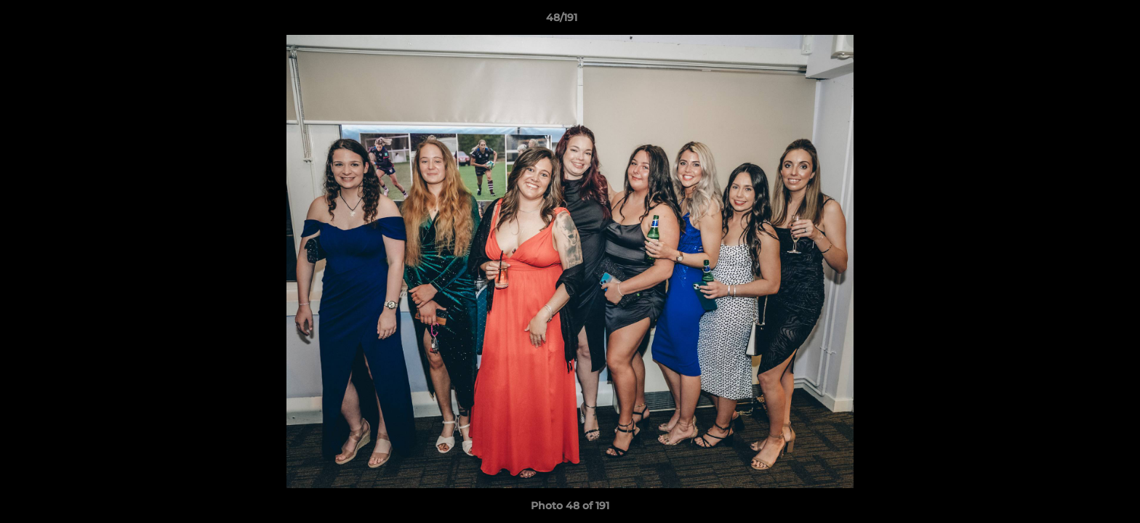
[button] (1079, 21)
